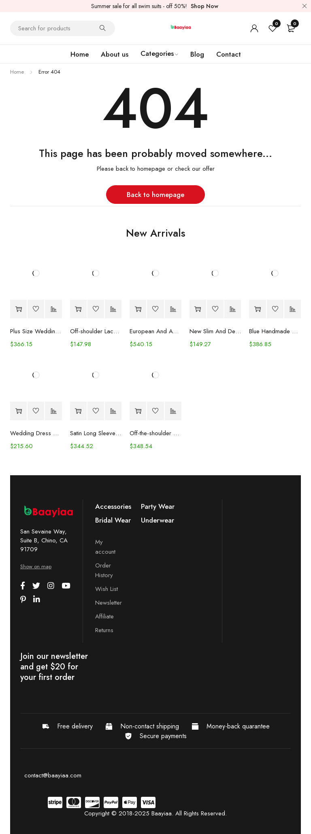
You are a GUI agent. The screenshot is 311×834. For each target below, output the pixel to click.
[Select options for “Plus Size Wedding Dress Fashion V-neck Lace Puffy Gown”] (18, 309)
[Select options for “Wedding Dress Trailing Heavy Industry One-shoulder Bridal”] (18, 411)
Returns (104, 630)
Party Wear (158, 506)
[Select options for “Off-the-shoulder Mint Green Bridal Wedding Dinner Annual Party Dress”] (138, 411)
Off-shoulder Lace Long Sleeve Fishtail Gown (96, 331)
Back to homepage (155, 194)
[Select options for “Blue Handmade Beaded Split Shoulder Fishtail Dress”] (257, 309)
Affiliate (104, 616)
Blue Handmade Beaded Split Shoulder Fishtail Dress (275, 331)
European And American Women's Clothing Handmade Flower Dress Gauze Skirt (155, 331)
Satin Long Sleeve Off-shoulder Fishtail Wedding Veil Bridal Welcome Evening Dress (96, 433)
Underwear (157, 520)
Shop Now (204, 6)
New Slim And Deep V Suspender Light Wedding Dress (215, 331)
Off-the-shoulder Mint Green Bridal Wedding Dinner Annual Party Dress (155, 433)
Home (17, 72)
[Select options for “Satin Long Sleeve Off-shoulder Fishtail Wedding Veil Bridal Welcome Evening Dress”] (78, 411)
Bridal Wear (113, 520)
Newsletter (108, 602)
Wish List (106, 588)
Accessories (113, 506)
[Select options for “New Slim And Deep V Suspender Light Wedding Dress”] (198, 309)
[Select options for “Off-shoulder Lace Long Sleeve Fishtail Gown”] (78, 309)
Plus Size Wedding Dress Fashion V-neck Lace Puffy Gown (36, 331)
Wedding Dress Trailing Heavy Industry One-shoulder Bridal (36, 433)
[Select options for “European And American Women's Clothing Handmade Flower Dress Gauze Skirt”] (138, 309)
